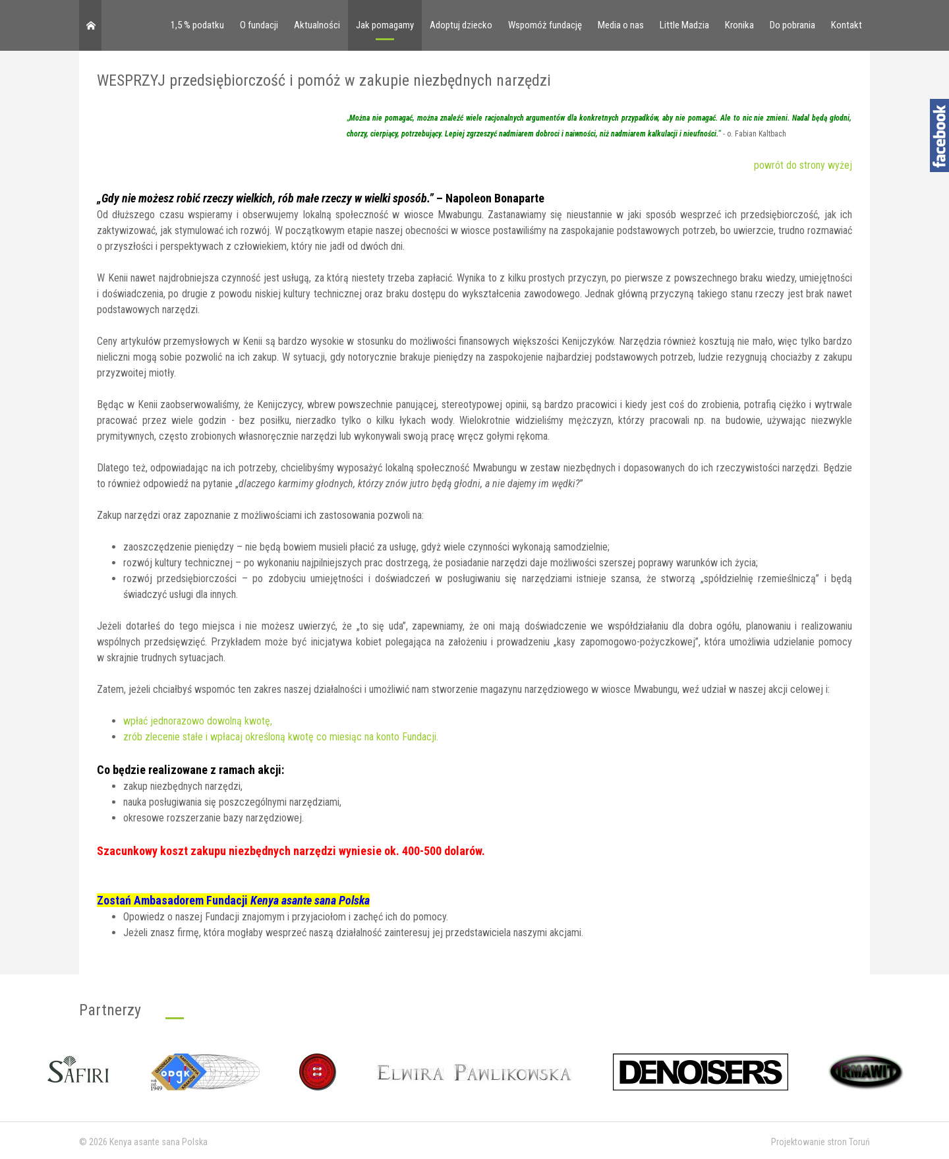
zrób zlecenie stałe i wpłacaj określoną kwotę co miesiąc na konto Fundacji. (280, 736)
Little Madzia (684, 25)
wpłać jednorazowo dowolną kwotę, (197, 721)
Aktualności (317, 25)
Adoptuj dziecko (461, 25)
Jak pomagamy (385, 25)
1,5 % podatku (197, 25)
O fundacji (259, 25)
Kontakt (846, 25)
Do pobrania (792, 25)
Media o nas (621, 25)
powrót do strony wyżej (803, 165)
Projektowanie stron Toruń (820, 1142)
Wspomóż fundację (545, 25)
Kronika (739, 25)
